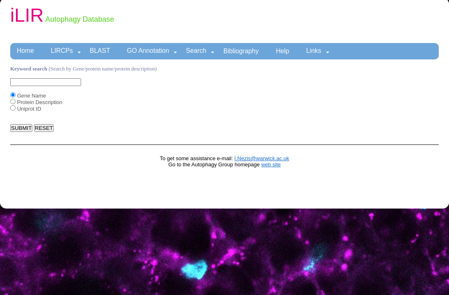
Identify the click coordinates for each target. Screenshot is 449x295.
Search (200, 51)
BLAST (100, 50)
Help (282, 51)
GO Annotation (152, 51)
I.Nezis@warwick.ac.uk (262, 158)
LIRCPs (66, 51)
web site (271, 164)
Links (317, 51)
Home (25, 50)
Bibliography (241, 51)
